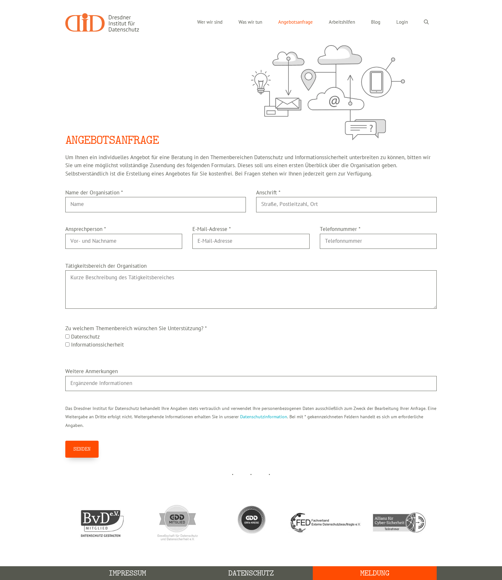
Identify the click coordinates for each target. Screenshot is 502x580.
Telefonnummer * (340, 229)
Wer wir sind (210, 22)
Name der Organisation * (94, 193)
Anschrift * (268, 193)
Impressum (127, 573)
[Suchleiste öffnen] (426, 22)
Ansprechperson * (85, 229)
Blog (375, 22)
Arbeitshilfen (342, 22)
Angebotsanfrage (295, 22)
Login (402, 22)
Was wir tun (250, 22)
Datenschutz (251, 573)
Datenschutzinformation (263, 417)
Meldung (374, 573)
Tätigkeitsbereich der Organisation (106, 266)
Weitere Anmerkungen (91, 371)
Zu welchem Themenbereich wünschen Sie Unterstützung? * (136, 328)
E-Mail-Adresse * (211, 229)
